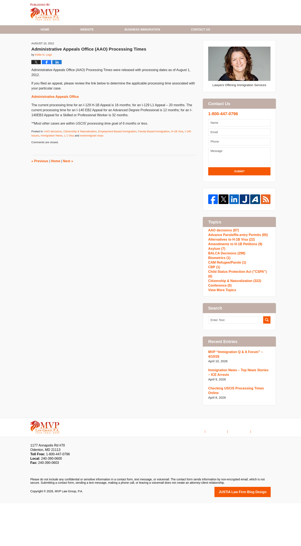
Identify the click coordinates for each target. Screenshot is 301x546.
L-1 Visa (69, 156)
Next (68, 182)
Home (45, 29)
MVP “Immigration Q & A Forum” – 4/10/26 (233, 398)
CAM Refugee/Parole (226, 299)
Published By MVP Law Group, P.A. (239, 12)
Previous (39, 182)
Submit (239, 192)
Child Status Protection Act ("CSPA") (238, 312)
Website (87, 29)
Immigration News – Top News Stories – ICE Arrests (237, 416)
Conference (219, 326)
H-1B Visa (177, 152)
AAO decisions (53, 152)
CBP (213, 305)
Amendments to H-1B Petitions (233, 272)
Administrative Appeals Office (55, 117)
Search (266, 363)
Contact (200, 29)
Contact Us (243, 471)
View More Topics (221, 332)
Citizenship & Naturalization (80, 152)
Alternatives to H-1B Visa (230, 265)
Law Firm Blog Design (251, 535)
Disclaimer (223, 471)
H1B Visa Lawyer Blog (44, 12)
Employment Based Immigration (117, 152)
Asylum (216, 279)
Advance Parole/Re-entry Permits (236, 259)
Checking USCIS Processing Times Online (234, 434)
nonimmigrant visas (91, 156)
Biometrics (218, 292)
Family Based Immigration (154, 152)
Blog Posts (263, 471)
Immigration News (51, 156)
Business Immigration (142, 29)
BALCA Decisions (225, 285)
